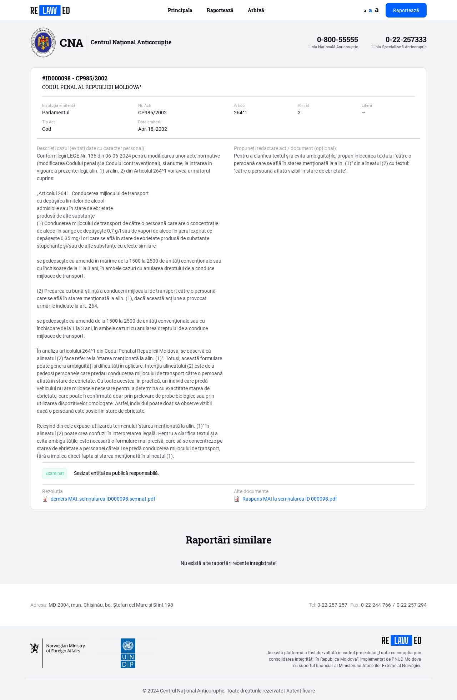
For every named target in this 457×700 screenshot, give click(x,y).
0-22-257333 (406, 39)
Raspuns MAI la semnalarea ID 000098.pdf (289, 498)
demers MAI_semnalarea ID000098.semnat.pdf (103, 498)
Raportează (220, 10)
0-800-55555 (337, 39)
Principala (180, 10)
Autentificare (300, 690)
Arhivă (256, 10)
